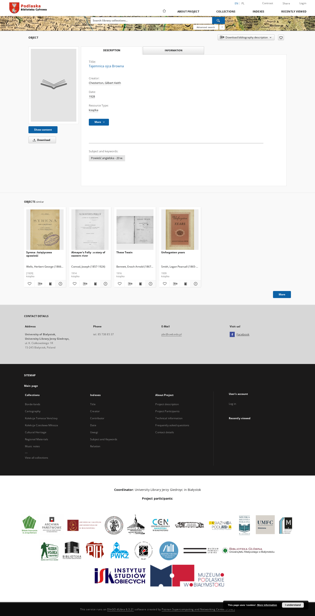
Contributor (97, 418)
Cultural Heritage (35, 432)
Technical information (168, 418)
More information (267, 605)
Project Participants (167, 411)
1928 (92, 96)
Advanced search (206, 27)
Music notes (32, 446)
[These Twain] (135, 229)
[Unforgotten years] (179, 229)
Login (302, 3)
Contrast (267, 3)
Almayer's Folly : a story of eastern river (88, 253)
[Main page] (164, 11)
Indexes (258, 11)
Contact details (164, 432)
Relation (95, 446)
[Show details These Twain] (150, 284)
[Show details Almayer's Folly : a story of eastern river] (105, 284)
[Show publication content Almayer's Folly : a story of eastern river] (95, 284)
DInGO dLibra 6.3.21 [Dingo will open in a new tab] (120, 609)
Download (40, 139)
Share (286, 3)
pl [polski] (243, 3)
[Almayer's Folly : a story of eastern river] (90, 229)
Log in (232, 404)
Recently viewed (293, 11)
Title (93, 404)
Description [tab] (111, 50)
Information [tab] (173, 50)
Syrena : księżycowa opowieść (39, 253)
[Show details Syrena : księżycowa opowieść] (60, 284)
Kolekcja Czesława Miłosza (41, 425)
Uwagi (94, 432)
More (282, 294)
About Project (188, 11)
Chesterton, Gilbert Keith (105, 83)
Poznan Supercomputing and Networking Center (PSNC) (198, 609)
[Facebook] (232, 335)
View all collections (36, 458)
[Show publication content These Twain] (140, 284)
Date (93, 425)
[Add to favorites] (281, 37)
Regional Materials (36, 439)
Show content (43, 129)
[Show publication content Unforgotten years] (185, 284)
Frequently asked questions (172, 425)
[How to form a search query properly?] (222, 27)
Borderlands (32, 404)
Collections (226, 11)
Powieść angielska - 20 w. (107, 158)
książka (93, 110)
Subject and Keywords (103, 439)
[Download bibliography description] (40, 284)
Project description (166, 404)
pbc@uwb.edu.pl (171, 334)
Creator (95, 411)
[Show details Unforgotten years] (195, 284)
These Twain (124, 252)
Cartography (32, 411)
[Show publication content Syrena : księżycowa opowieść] (50, 284)
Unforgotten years (173, 252)
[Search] (218, 20)
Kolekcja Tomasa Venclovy (41, 418)
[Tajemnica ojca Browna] (53, 85)
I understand (293, 605)
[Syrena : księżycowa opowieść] (44, 229)
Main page (31, 386)
